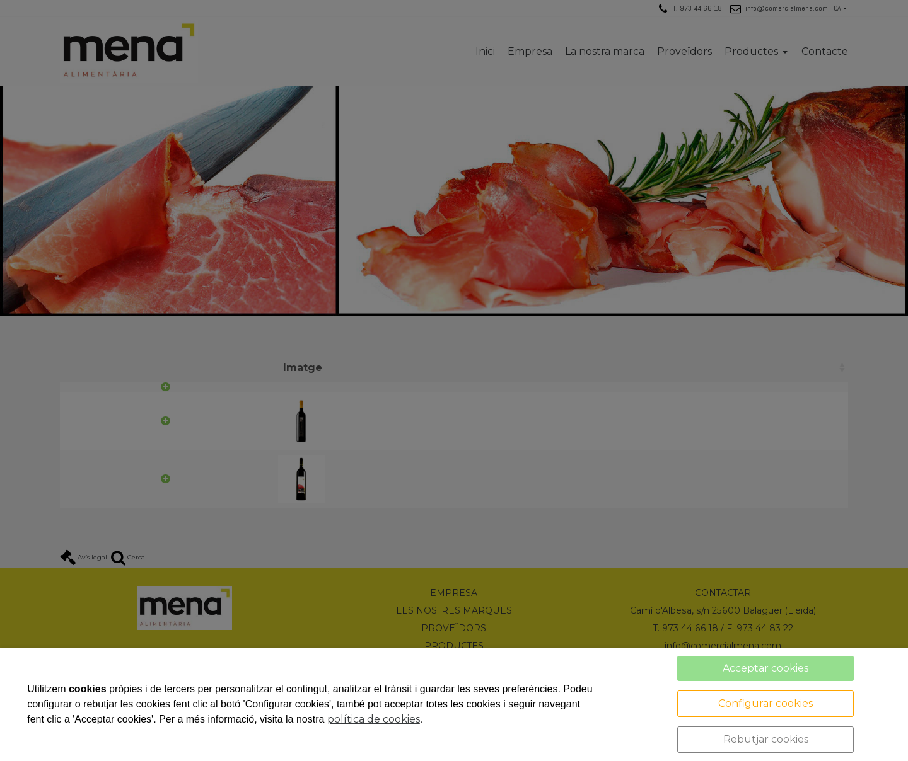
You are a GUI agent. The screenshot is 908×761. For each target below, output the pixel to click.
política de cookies (373, 719)
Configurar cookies (765, 703)
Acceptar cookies (765, 668)
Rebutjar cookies (765, 739)
